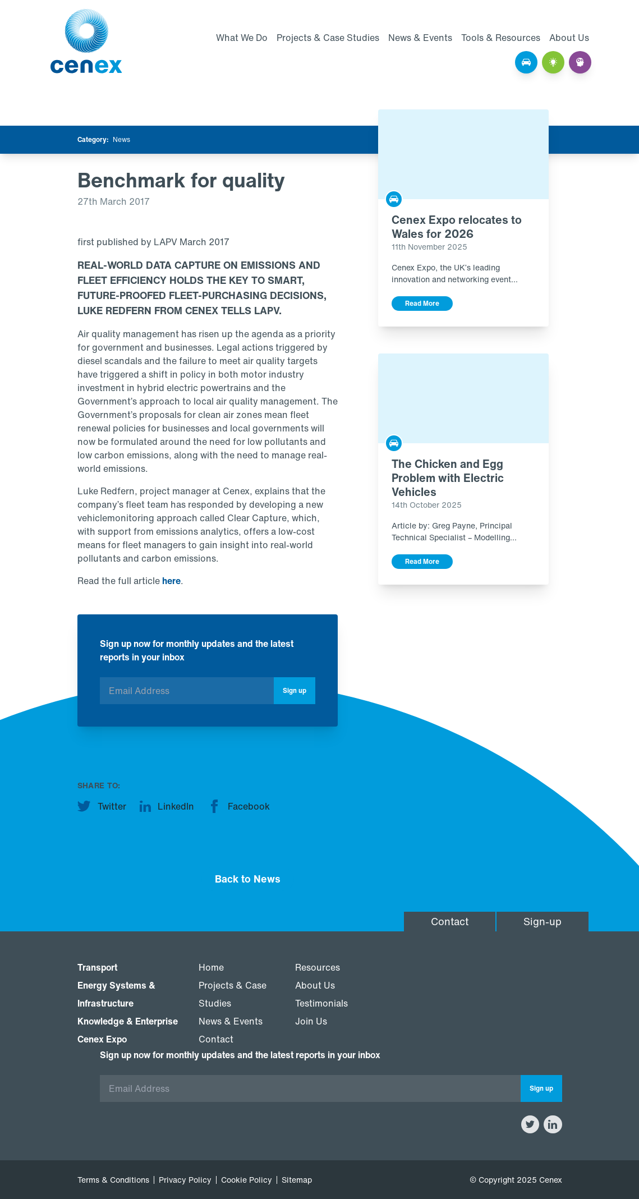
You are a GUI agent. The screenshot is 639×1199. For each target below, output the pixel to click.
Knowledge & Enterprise (127, 1021)
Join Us (311, 1021)
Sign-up (542, 921)
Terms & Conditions (113, 1180)
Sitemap (297, 1180)
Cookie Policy (246, 1180)
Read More (422, 303)
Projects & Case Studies (328, 37)
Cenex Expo (102, 1039)
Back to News (248, 878)
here (171, 580)
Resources (317, 967)
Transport (97, 967)
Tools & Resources (500, 37)
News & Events (420, 37)
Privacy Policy (185, 1180)
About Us (569, 37)
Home (211, 967)
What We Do (242, 37)
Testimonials (321, 1003)
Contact (449, 921)
